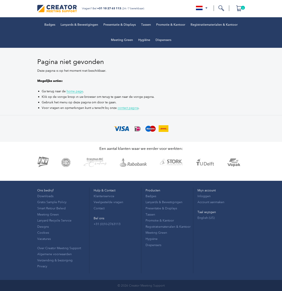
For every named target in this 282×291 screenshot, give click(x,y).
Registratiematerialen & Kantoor (214, 24)
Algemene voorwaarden (54, 254)
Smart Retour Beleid (51, 208)
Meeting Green (122, 40)
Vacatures (44, 239)
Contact (99, 208)
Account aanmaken (210, 202)
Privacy (42, 266)
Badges (49, 24)
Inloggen (204, 196)
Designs (43, 226)
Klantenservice (104, 196)
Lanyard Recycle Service (54, 220)
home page (75, 91)
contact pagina (128, 108)
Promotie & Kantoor (170, 24)
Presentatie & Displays (119, 24)
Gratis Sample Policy (52, 202)
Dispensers (163, 40)
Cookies (43, 232)
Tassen (146, 24)
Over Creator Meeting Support (59, 248)
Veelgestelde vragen (108, 202)
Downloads (45, 196)
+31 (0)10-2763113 (107, 224)
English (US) (206, 218)
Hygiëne (144, 40)
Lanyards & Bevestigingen (79, 24)
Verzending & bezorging (55, 260)
